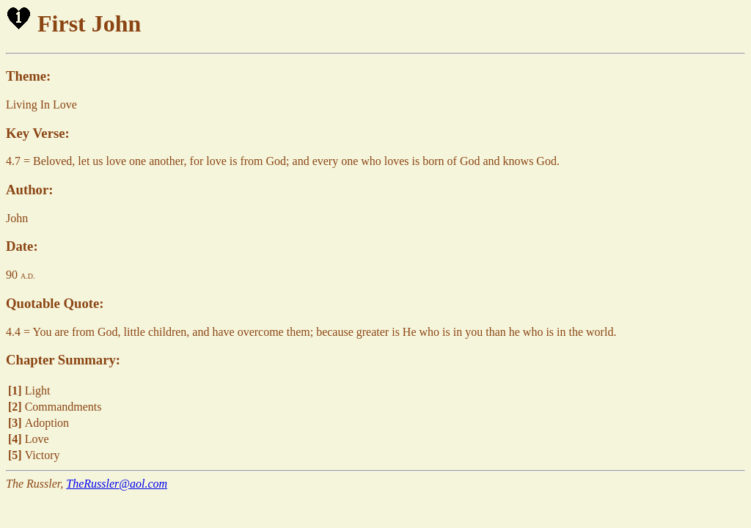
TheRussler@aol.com (116, 483)
